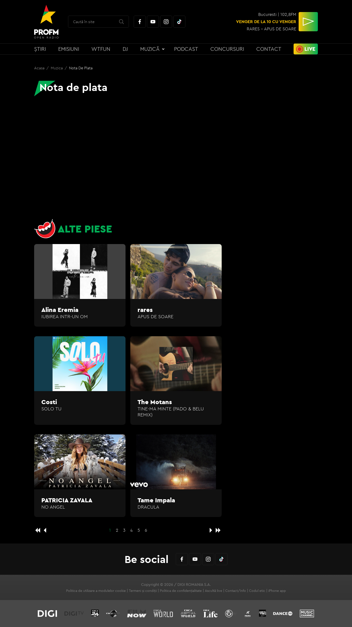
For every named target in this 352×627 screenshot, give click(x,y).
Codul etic (257, 590)
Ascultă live (213, 590)
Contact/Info (235, 590)
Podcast (186, 48)
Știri (40, 48)
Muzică (150, 48)
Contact (268, 48)
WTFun (100, 48)
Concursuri (227, 48)
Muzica (57, 67)
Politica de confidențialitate (181, 590)
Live (309, 48)
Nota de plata (81, 67)
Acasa (39, 67)
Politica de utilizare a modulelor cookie (96, 590)
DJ (125, 48)
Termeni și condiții (143, 590)
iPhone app (277, 590)
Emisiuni (68, 48)
